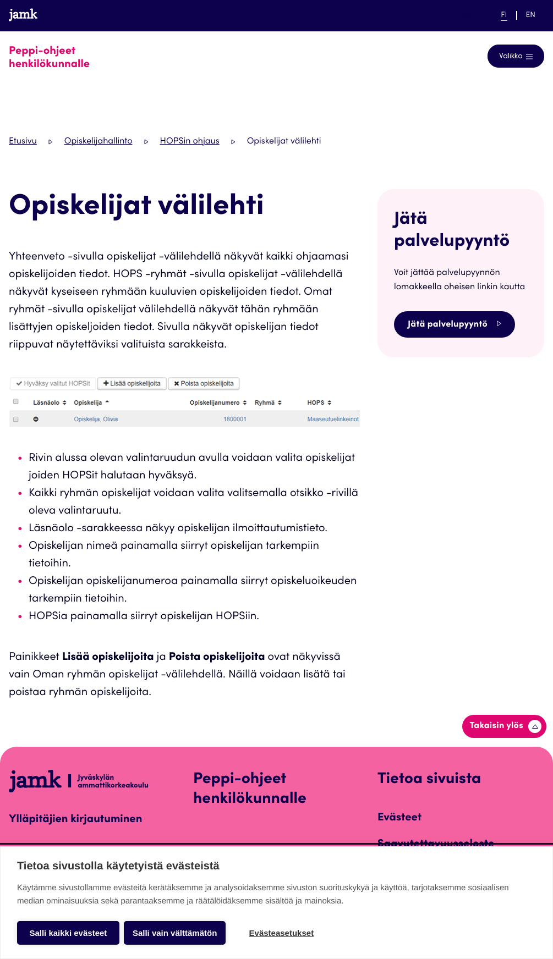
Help (469, 15)
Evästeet (399, 818)
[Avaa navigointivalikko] (516, 56)
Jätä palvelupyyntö (454, 324)
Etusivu (23, 141)
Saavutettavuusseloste (435, 844)
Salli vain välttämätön (175, 933)
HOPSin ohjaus (190, 141)
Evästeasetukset (281, 933)
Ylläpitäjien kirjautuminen (75, 819)
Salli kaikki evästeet (68, 933)
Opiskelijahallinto (98, 141)
